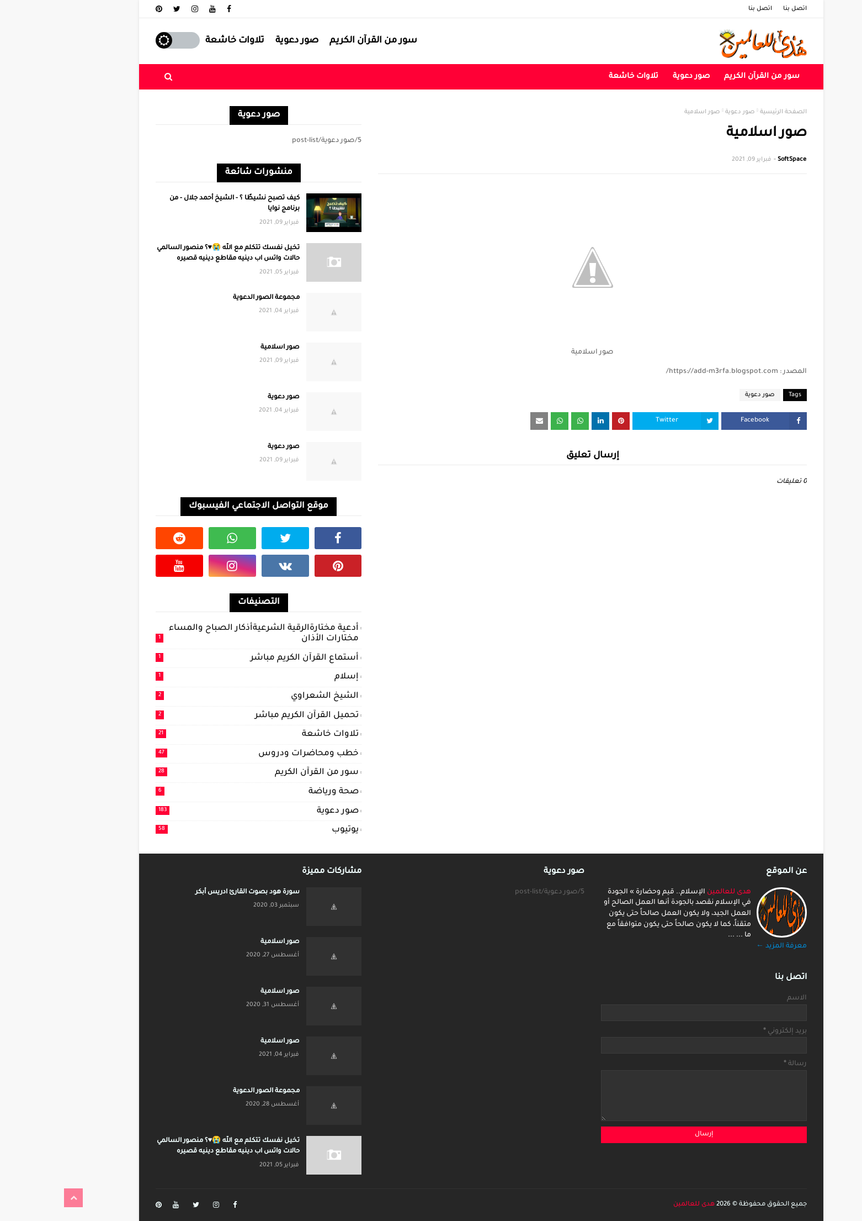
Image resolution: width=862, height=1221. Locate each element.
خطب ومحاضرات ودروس (206, 754)
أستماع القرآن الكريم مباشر (206, 658)
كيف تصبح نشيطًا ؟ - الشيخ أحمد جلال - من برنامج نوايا (184, 204)
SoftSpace (741, 159)
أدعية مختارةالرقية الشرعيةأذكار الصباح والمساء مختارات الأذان (206, 634)
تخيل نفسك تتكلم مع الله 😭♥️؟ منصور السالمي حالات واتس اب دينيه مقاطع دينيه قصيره (178, 254)
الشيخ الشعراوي (206, 696)
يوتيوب (206, 830)
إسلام (206, 677)
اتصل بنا (745, 9)
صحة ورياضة (206, 792)
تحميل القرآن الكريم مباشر (206, 715)
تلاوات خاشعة (184, 41)
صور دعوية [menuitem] (640, 76)
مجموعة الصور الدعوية (216, 298)
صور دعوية (246, 41)
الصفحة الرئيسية (733, 112)
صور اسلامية (229, 347)
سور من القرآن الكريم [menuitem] (711, 76)
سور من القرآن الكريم (323, 41)
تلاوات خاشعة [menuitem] (583, 76)
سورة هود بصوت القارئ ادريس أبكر (197, 892)
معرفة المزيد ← (731, 946)
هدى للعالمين (679, 892)
